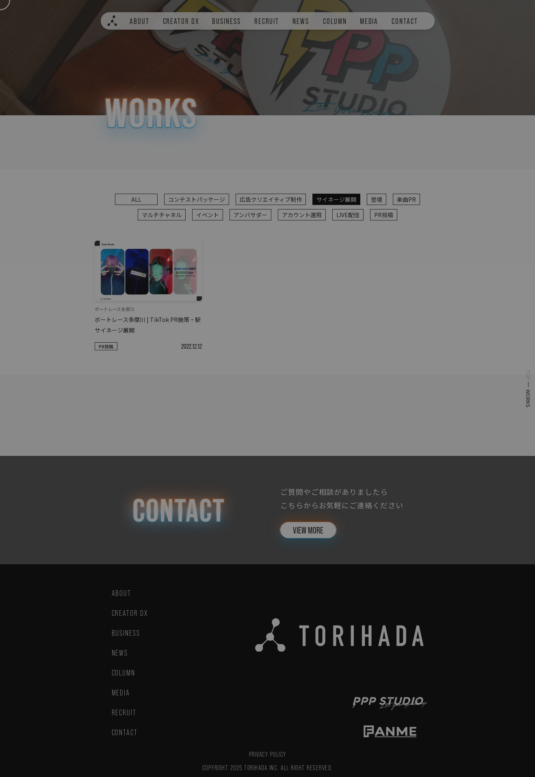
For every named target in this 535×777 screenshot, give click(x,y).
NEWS (300, 21)
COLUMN (335, 21)
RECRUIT (266, 21)
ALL (136, 199)
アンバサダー (250, 215)
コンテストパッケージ (196, 199)
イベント (207, 215)
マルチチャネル (162, 215)
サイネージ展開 (336, 199)
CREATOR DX (181, 21)
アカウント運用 (302, 215)
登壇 (376, 199)
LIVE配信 (348, 215)
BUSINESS (226, 21)
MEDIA (369, 21)
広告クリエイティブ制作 (271, 199)
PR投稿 (383, 215)
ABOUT (139, 21)
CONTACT (405, 21)
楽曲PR (406, 199)
